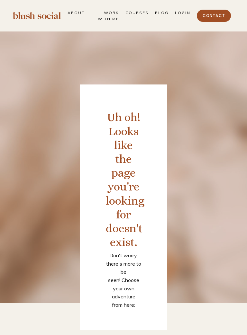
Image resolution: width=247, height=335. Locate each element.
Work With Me (108, 15)
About (76, 12)
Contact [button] (214, 15)
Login (182, 12)
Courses (137, 12)
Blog (162, 12)
